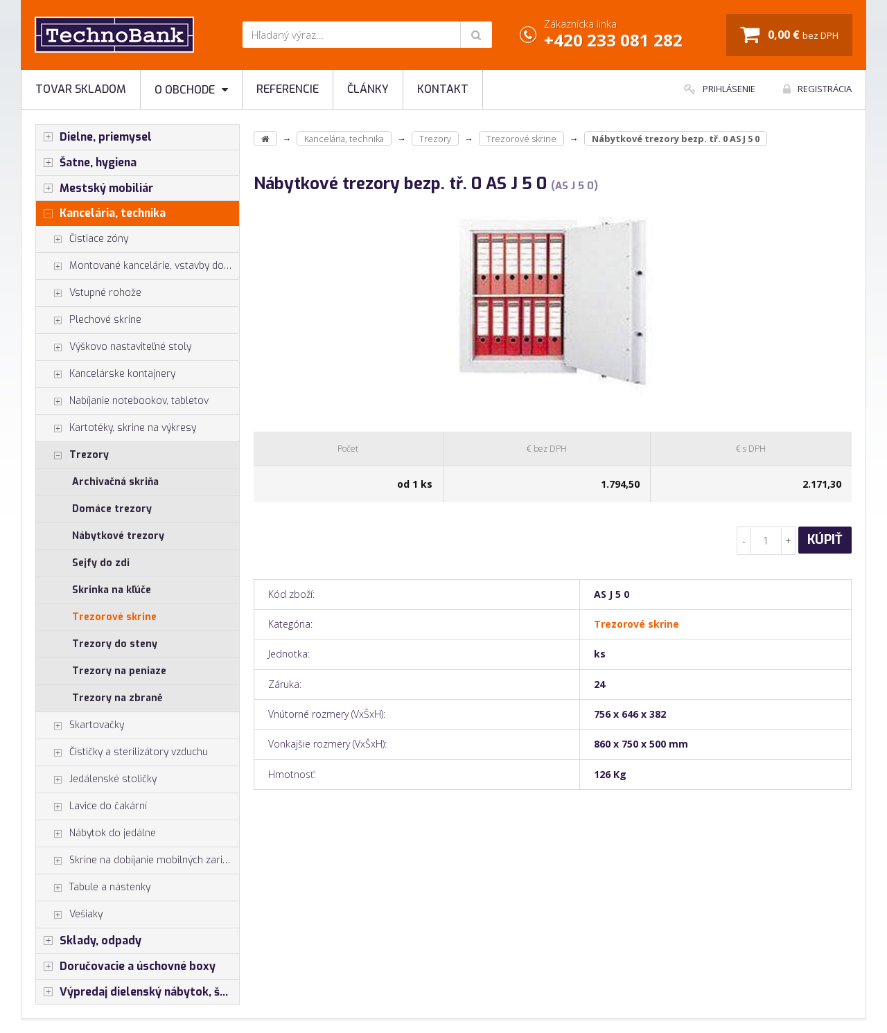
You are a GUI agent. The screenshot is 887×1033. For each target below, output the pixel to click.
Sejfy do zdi (101, 563)
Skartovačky (80, 725)
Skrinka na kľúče (111, 590)
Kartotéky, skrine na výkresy (116, 428)
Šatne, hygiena (86, 162)
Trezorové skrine (114, 617)
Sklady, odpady (88, 940)
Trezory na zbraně (117, 698)
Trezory (72, 455)
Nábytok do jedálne (96, 833)
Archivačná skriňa (115, 481)
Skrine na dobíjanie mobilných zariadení (137, 860)
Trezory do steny (114, 644)
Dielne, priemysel (94, 137)
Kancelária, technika (101, 213)
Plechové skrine (88, 320)
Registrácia (817, 88)
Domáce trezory (112, 508)
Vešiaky (69, 914)
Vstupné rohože (88, 293)
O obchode (191, 89)
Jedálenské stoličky (96, 779)
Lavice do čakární (91, 806)
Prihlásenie (719, 88)
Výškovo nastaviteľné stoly (113, 347)
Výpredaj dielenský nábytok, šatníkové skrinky (137, 992)
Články (368, 89)
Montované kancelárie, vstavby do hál (137, 266)
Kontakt (442, 89)
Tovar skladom (80, 89)
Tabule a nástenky (93, 887)
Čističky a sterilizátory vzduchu (122, 752)
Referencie (287, 89)
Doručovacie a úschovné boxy (126, 966)
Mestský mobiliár (94, 188)
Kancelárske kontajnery (105, 374)
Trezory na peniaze (119, 671)
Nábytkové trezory (118, 535)
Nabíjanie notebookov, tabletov (122, 401)
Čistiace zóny (82, 239)
